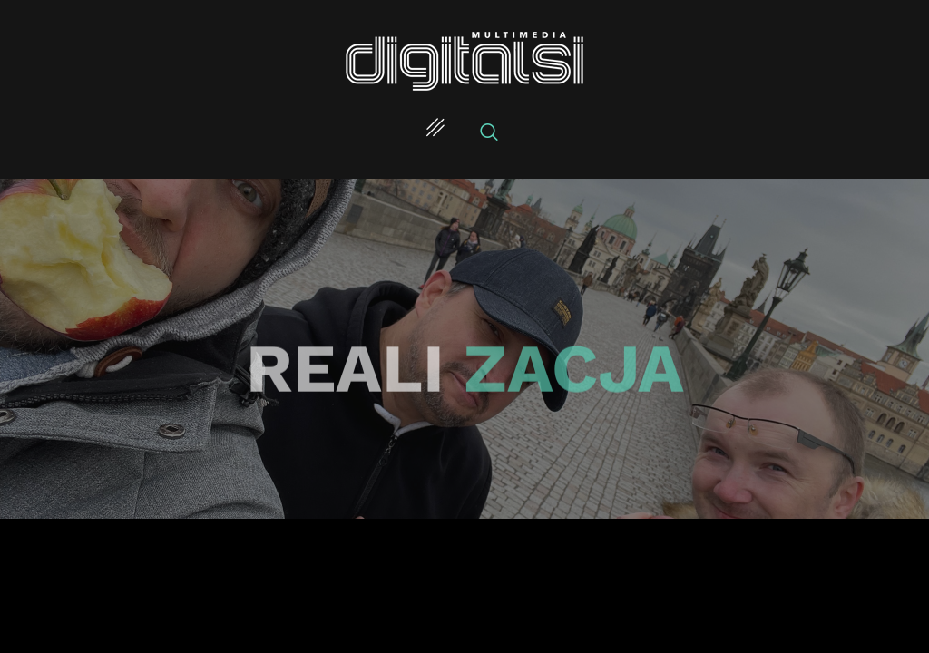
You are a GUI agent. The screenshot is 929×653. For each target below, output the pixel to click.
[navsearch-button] (489, 133)
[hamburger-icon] (435, 130)
